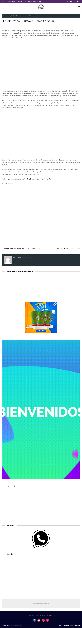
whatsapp (77, 625)
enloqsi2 (9, 16)
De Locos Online (29, 257)
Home (2, 1)
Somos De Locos (10, 1)
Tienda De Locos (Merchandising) (32, 1)
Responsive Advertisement (41, 603)
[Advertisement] (41, 506)
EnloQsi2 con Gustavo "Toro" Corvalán (38, 179)
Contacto (19, 1)
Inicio (4, 16)
